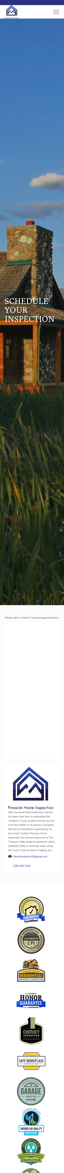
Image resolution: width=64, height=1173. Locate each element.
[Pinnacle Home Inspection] (26, 12)
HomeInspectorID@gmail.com (30, 856)
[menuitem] (54, 12)
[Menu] (54, 12)
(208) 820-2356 (21, 866)
